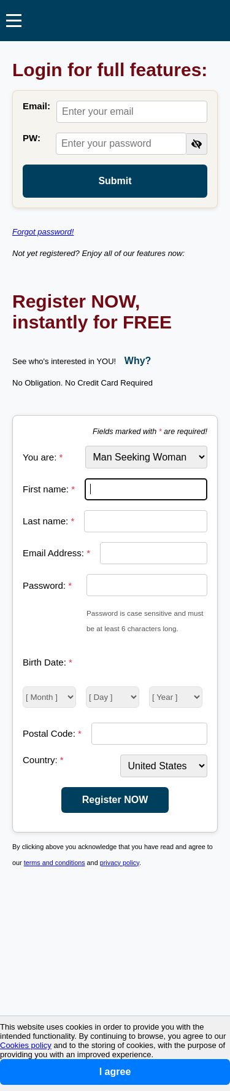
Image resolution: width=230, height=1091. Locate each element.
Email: (36, 106)
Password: (47, 585)
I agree (115, 1071)
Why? (138, 360)
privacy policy (119, 862)
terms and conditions (54, 862)
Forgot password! (43, 231)
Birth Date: (47, 662)
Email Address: (56, 553)
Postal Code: (52, 733)
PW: (31, 138)
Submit (114, 181)
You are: (43, 457)
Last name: (48, 521)
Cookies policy (26, 1045)
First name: (49, 489)
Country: (43, 760)
